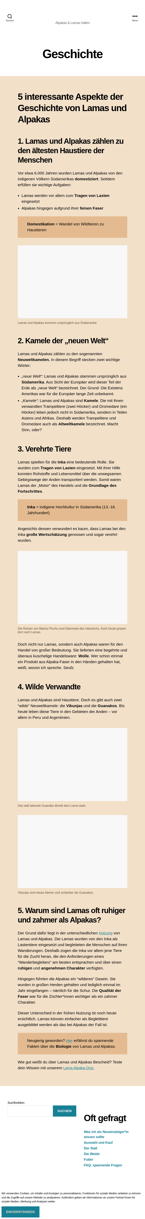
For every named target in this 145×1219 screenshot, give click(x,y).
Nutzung (106, 938)
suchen (64, 1116)
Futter (88, 1165)
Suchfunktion (16, 1107)
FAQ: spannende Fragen (103, 1170)
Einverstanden (20, 1212)
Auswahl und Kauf (98, 1148)
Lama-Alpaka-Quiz (79, 1073)
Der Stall (90, 1153)
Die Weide (91, 1159)
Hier (69, 1045)
